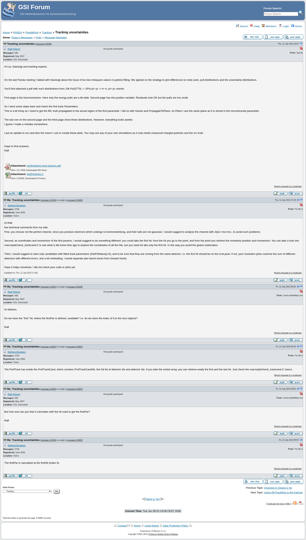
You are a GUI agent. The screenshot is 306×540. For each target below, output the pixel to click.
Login (284, 26)
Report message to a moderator (288, 186)
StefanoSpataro (17, 205)
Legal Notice (151, 525)
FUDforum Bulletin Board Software (163, 534)
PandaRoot (31, 32)
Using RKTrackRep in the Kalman (283, 492)
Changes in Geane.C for (278, 487)
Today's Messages (21, 37)
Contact (122, 525)
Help (255, 26)
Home (296, 26)
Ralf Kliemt (14, 49)
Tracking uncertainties (21, 43)
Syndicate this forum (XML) (279, 504)
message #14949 (48, 200)
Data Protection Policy (175, 525)
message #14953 (48, 287)
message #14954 (48, 347)
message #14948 (43, 44)
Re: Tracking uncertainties (23, 200)
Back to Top (153, 499)
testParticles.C (35, 174)
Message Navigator (55, 37)
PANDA (17, 32)
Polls (38, 37)
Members (269, 26)
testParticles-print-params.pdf (44, 165)
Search (242, 26)
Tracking (47, 32)
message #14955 (48, 389)
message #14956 (48, 440)
